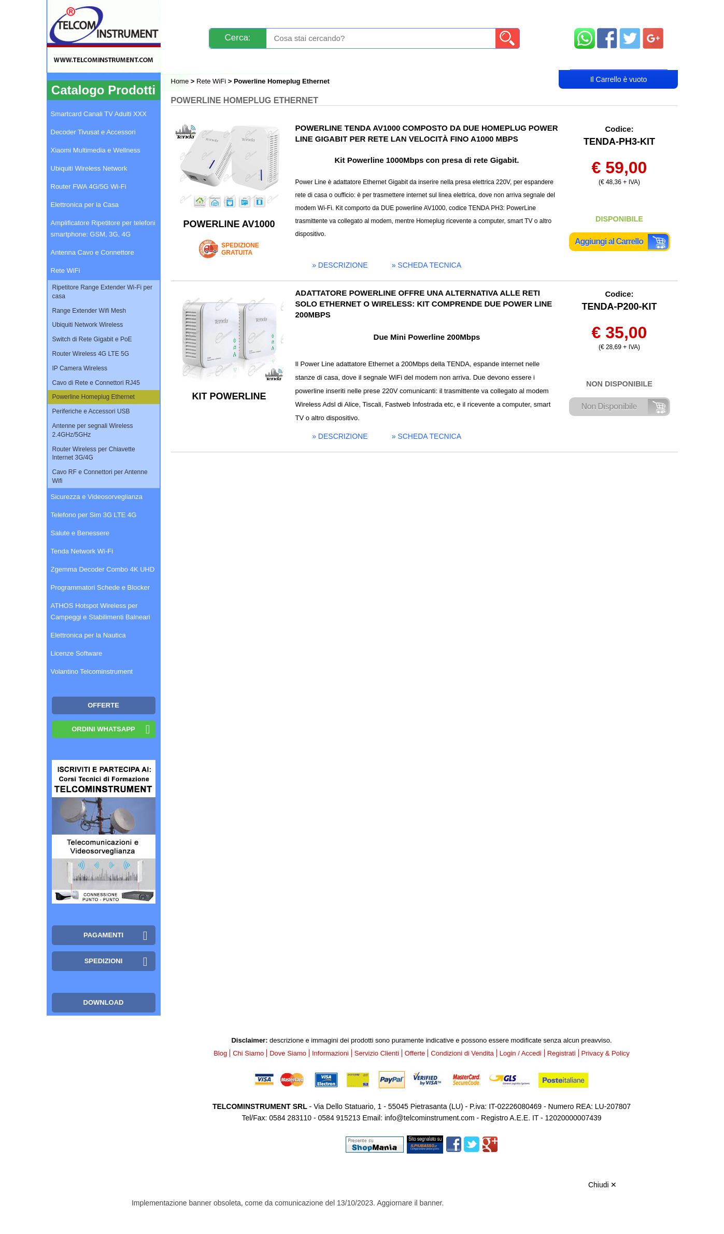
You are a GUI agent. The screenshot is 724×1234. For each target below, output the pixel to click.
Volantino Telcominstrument (92, 671)
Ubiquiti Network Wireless (87, 324)
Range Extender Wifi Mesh (89, 310)
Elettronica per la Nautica (88, 635)
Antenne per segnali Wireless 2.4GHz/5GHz (92, 430)
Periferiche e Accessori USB (91, 411)
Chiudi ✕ (602, 1185)
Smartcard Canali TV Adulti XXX (99, 114)
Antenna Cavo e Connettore (92, 252)
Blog (190, 60)
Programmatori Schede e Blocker (100, 587)
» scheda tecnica (426, 265)
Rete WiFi (211, 81)
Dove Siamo (287, 1053)
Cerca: (238, 38)
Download (103, 1002)
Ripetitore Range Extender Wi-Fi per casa (102, 292)
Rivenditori (467, 60)
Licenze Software (77, 653)
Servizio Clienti (413, 11)
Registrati (397, 60)
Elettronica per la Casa (85, 205)
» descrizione (339, 265)
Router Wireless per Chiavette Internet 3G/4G (93, 454)
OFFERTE (103, 705)
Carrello (619, 60)
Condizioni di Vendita (462, 1053)
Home (181, 81)
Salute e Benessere (80, 533)
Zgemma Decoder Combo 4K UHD (103, 569)
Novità (193, 11)
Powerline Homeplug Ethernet (93, 396)
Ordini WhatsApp (103, 729)
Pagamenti (341, 11)
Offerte (415, 1053)
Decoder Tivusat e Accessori (93, 132)
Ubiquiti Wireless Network (89, 168)
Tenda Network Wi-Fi (82, 551)
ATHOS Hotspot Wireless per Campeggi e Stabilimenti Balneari (100, 611)
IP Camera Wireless (79, 368)
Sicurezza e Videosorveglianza (97, 497)
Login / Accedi (322, 60)
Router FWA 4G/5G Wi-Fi (88, 186)
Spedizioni (281, 11)
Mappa (619, 11)
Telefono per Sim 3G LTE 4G (94, 515)
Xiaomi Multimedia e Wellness (95, 150)
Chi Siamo (248, 1053)
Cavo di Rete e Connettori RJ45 (96, 382)
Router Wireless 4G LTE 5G (91, 353)
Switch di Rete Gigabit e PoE (92, 339)
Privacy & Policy (605, 1053)
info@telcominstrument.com (430, 1118)
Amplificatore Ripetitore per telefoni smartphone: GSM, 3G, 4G (103, 228)
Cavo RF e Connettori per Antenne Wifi (100, 476)
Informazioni (491, 11)
